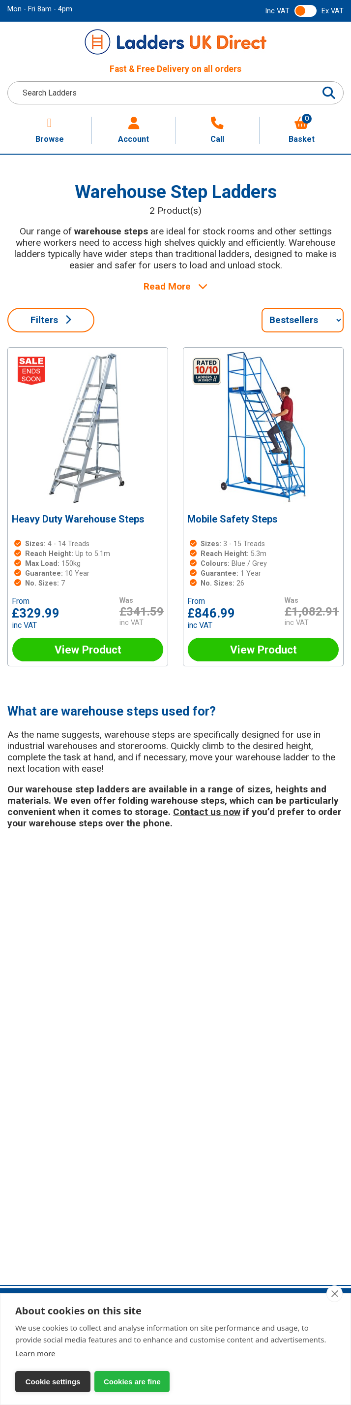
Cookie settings (48, 1381)
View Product (88, 649)
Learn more (35, 1353)
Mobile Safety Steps (232, 519)
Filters (50, 320)
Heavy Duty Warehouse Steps (78, 519)
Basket (302, 130)
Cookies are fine (117, 1381)
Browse (49, 130)
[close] (334, 1293)
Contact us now (206, 811)
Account (133, 130)
